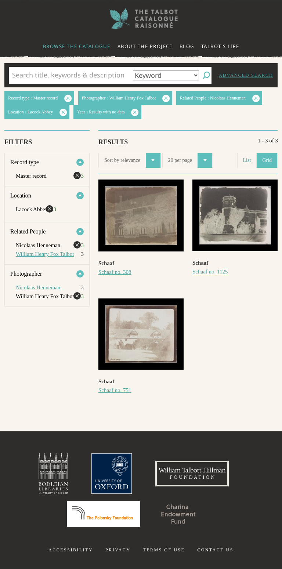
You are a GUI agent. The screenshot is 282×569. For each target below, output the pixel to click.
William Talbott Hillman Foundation (192, 473)
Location (20, 195)
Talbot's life (220, 46)
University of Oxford (111, 473)
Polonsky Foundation (103, 514)
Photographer (26, 274)
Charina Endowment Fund (178, 514)
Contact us (215, 549)
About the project (145, 46)
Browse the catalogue (77, 46)
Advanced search (246, 75)
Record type (24, 162)
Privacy (118, 549)
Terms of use (164, 549)
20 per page (190, 160)
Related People (28, 231)
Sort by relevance (132, 160)
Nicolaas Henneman (38, 287)
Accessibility (70, 549)
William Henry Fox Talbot (45, 254)
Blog (187, 46)
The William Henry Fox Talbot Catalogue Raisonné (141, 18)
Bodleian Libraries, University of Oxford (53, 473)
